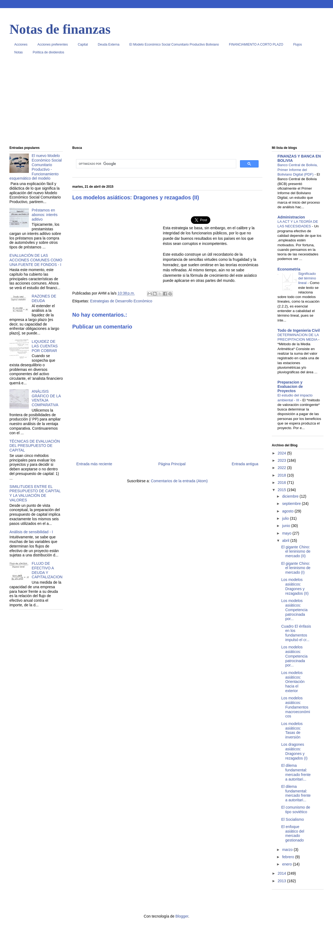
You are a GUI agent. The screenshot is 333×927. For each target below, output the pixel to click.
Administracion (291, 217)
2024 (282, 453)
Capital (83, 44)
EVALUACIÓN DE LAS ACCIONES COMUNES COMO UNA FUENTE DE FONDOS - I (35, 260)
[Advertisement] (166, 102)
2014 (282, 873)
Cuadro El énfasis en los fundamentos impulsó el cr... (296, 633)
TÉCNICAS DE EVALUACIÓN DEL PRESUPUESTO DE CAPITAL (34, 446)
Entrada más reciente (94, 464)
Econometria (288, 269)
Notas (18, 52)
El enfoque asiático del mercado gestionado (292, 833)
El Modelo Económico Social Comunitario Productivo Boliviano (174, 44)
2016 (282, 482)
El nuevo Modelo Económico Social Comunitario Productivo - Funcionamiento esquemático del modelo (35, 166)
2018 (282, 475)
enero (287, 864)
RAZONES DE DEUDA (44, 298)
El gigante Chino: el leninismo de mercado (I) (295, 568)
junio (286, 526)
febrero (288, 857)
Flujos (297, 44)
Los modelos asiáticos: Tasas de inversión (292, 730)
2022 (282, 468)
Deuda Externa (108, 44)
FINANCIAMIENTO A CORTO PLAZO (256, 44)
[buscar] (155, 163)
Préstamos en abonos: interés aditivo (45, 214)
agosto (288, 511)
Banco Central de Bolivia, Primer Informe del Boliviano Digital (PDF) (297, 169)
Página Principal (172, 464)
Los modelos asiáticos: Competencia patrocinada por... (294, 609)
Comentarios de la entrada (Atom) (179, 481)
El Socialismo (292, 819)
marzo (288, 849)
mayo (287, 533)
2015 (282, 490)
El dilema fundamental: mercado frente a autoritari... (296, 772)
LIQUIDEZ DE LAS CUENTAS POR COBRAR (45, 346)
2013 (282, 881)
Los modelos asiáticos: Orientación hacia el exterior (293, 682)
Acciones (21, 44)
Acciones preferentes (52, 44)
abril (286, 540)
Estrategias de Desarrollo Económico (121, 301)
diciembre (291, 496)
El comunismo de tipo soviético (295, 809)
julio (286, 518)
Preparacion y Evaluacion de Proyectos (290, 386)
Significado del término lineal (307, 278)
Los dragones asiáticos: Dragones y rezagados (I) (294, 751)
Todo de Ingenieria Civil (298, 330)
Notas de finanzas (60, 29)
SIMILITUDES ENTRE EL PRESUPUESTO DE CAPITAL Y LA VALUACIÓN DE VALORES (35, 493)
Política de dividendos (48, 52)
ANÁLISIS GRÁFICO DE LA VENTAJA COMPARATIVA (46, 398)
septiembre (292, 503)
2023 (282, 460)
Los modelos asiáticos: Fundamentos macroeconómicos (295, 707)
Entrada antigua (245, 464)
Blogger (182, 916)
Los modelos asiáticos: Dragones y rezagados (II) (294, 586)
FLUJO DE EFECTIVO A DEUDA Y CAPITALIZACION (47, 570)
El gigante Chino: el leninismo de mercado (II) (295, 551)
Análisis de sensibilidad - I (31, 532)
